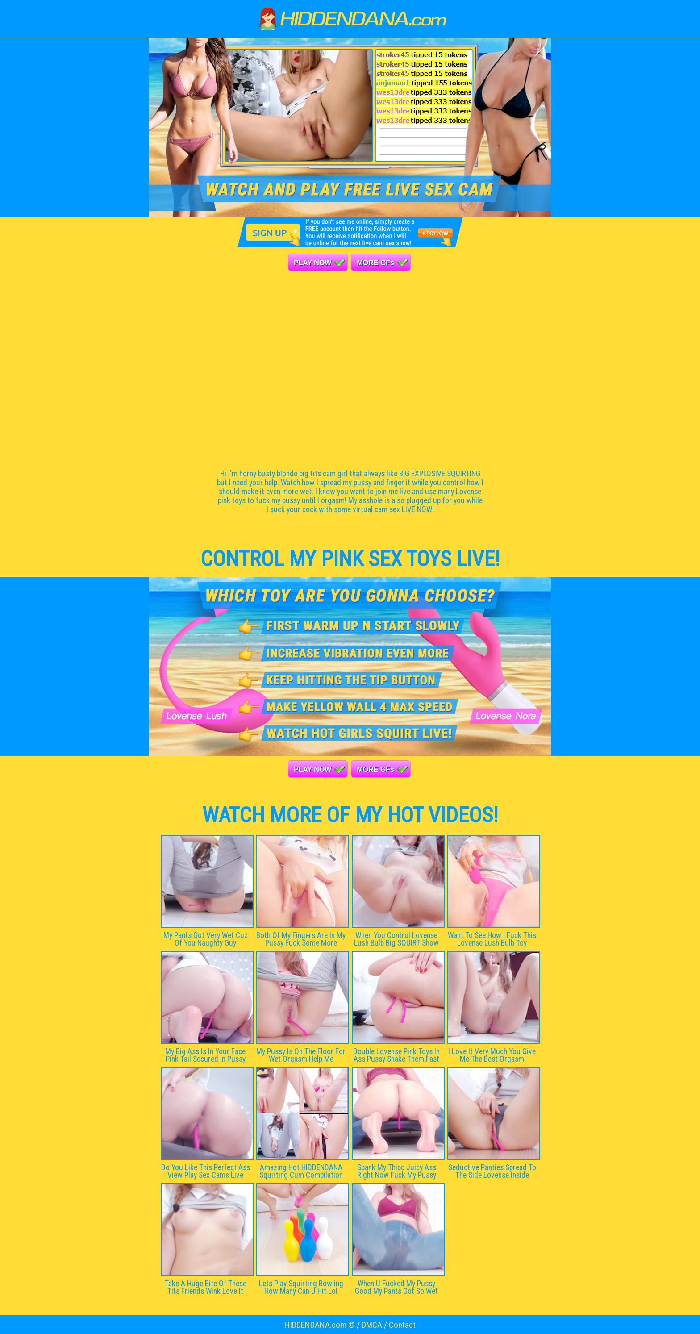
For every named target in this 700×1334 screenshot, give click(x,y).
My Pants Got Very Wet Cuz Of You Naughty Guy (205, 939)
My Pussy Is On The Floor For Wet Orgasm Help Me (301, 1055)
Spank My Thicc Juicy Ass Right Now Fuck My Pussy (396, 1171)
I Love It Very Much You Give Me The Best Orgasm (492, 1055)
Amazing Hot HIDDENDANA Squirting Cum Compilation (301, 1171)
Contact (402, 1325)
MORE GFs (375, 263)
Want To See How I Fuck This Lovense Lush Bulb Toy (492, 939)
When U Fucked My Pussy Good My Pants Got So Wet (396, 1287)
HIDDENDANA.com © (319, 1325)
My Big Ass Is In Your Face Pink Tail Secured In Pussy (205, 1055)
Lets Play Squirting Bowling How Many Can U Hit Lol (301, 1287)
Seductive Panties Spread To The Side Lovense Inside (492, 1171)
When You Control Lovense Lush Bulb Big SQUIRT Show (396, 939)
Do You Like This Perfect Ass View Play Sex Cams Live (205, 1171)
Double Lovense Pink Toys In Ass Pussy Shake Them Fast (396, 1055)
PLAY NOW (312, 263)
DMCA (372, 1325)
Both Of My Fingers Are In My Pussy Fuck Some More (301, 939)
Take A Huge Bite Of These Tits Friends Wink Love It (205, 1287)
